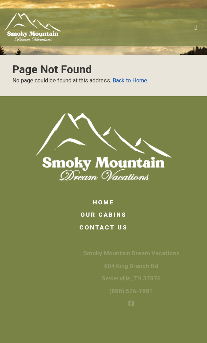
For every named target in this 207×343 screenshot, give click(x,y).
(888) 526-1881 (137, 291)
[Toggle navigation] (196, 27)
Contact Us (103, 227)
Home (103, 202)
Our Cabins (103, 214)
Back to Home (130, 80)
